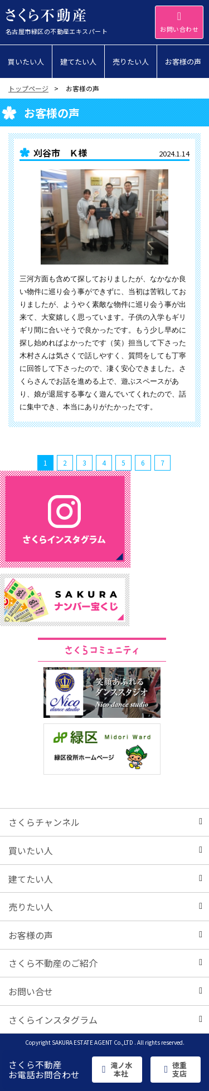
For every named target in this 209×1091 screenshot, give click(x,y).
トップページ (28, 88)
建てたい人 (105, 878)
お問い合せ (105, 991)
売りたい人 (105, 906)
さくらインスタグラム (105, 1019)
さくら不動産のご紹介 (105, 963)
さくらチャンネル (105, 822)
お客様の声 (105, 935)
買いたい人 (105, 850)
